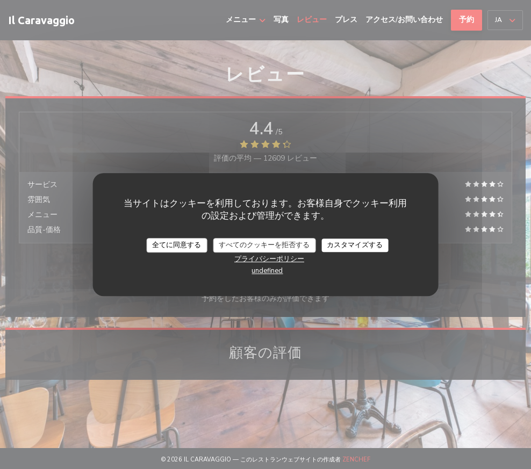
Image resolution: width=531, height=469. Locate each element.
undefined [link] (267, 271)
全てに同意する (176, 245)
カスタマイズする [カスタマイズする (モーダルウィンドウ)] (355, 245)
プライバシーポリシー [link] (269, 259)
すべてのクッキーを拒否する (264, 245)
